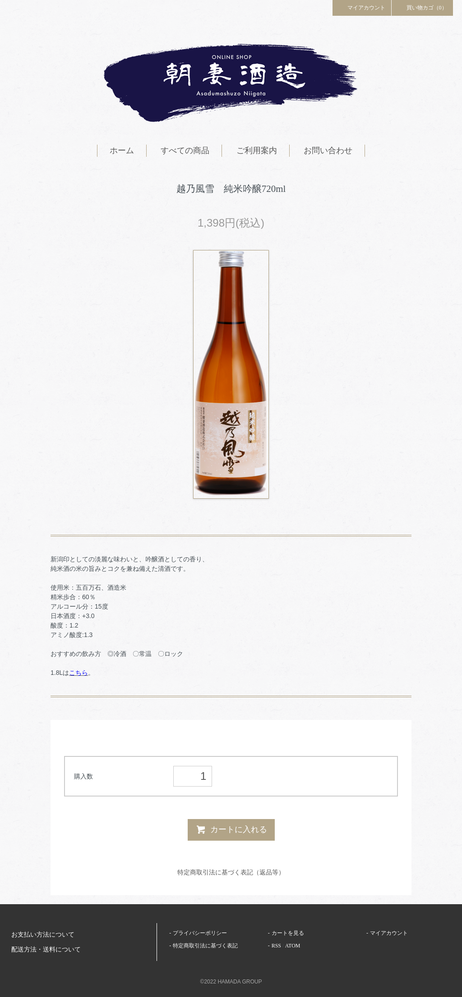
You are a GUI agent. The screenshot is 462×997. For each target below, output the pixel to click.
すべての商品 (185, 150)
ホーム (122, 150)
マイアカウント (361, 7)
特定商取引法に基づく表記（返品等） (231, 872)
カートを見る (288, 933)
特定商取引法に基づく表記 (205, 945)
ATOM (292, 945)
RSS (276, 945)
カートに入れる (231, 829)
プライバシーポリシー (200, 933)
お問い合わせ (328, 150)
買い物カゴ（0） (422, 7)
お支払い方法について (42, 934)
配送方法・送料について (46, 949)
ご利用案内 (256, 150)
